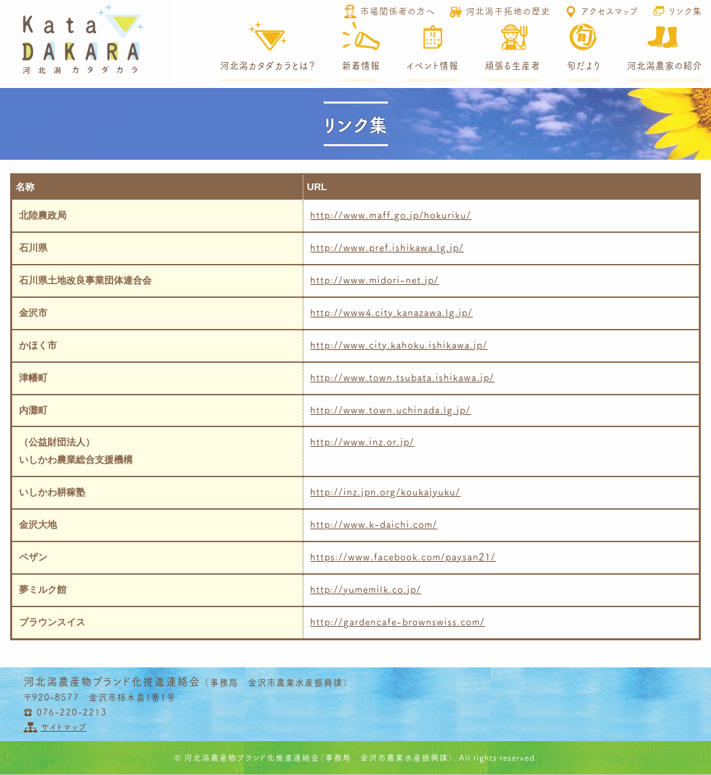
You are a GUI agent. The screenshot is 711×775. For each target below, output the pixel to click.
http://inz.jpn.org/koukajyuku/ (385, 491)
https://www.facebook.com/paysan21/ (403, 556)
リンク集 (685, 10)
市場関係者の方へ (397, 10)
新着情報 (361, 65)
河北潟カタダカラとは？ (268, 65)
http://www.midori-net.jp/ (374, 279)
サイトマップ (64, 726)
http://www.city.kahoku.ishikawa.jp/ (399, 344)
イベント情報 (432, 65)
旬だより (584, 65)
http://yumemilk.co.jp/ (365, 589)
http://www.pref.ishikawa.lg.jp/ (387, 247)
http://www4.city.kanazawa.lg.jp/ (391, 312)
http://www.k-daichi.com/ (373, 524)
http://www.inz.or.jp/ (362, 441)
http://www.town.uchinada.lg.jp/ (390, 409)
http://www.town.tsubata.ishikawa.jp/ (402, 377)
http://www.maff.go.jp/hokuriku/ (390, 214)
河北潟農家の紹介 (664, 65)
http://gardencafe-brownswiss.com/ (397, 621)
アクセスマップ (610, 10)
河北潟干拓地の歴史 (508, 10)
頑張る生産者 (512, 65)
